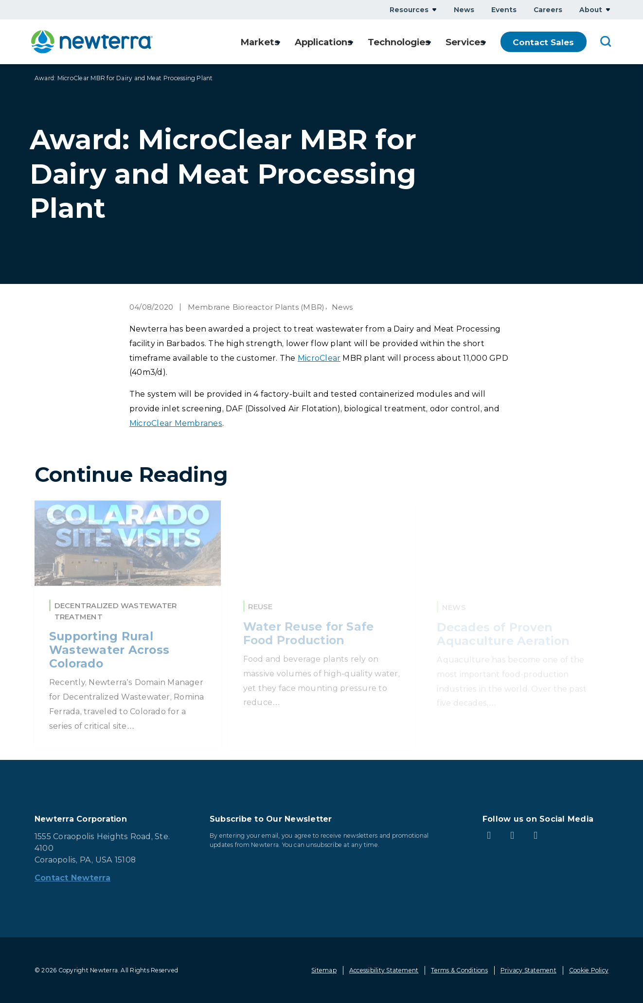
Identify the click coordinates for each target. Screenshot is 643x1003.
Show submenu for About (608, 9)
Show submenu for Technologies (426, 42)
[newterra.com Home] (92, 41)
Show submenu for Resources (434, 9)
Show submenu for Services (484, 42)
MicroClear (319, 358)
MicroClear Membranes (175, 423)
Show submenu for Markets (268, 42)
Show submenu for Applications (345, 42)
